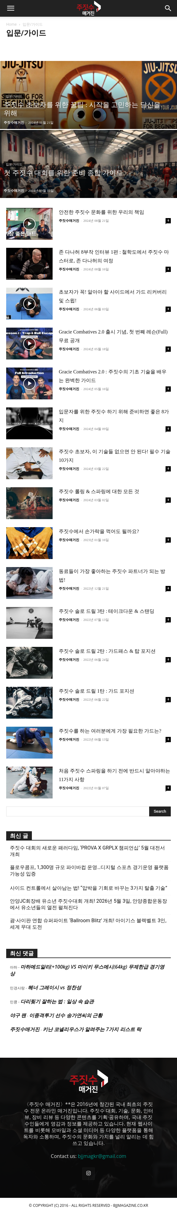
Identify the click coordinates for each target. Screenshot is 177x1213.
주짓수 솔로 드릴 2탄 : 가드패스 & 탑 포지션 (107, 651)
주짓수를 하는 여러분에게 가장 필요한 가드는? (110, 730)
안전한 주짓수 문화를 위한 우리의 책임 (101, 212)
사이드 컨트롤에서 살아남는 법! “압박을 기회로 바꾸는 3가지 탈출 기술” (88, 888)
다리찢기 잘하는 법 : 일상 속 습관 (57, 1001)
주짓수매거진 (14, 122)
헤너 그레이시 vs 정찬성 (54, 987)
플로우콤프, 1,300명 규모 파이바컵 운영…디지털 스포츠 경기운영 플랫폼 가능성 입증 (89, 870)
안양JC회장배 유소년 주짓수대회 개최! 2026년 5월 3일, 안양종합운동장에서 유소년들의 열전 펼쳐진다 (88, 904)
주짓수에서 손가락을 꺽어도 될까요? (99, 531)
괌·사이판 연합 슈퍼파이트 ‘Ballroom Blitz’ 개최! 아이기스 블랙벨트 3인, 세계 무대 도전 (88, 924)
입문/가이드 (14, 96)
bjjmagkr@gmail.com (102, 1156)
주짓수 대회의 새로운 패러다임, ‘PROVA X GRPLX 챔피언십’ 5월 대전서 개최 (87, 851)
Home (11, 24)
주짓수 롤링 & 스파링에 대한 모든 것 (99, 491)
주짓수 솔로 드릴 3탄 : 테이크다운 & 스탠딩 (106, 611)
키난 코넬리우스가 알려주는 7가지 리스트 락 (92, 1029)
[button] (10, 8)
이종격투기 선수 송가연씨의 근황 (65, 1015)
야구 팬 (18, 1015)
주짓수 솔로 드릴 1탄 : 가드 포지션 (96, 691)
